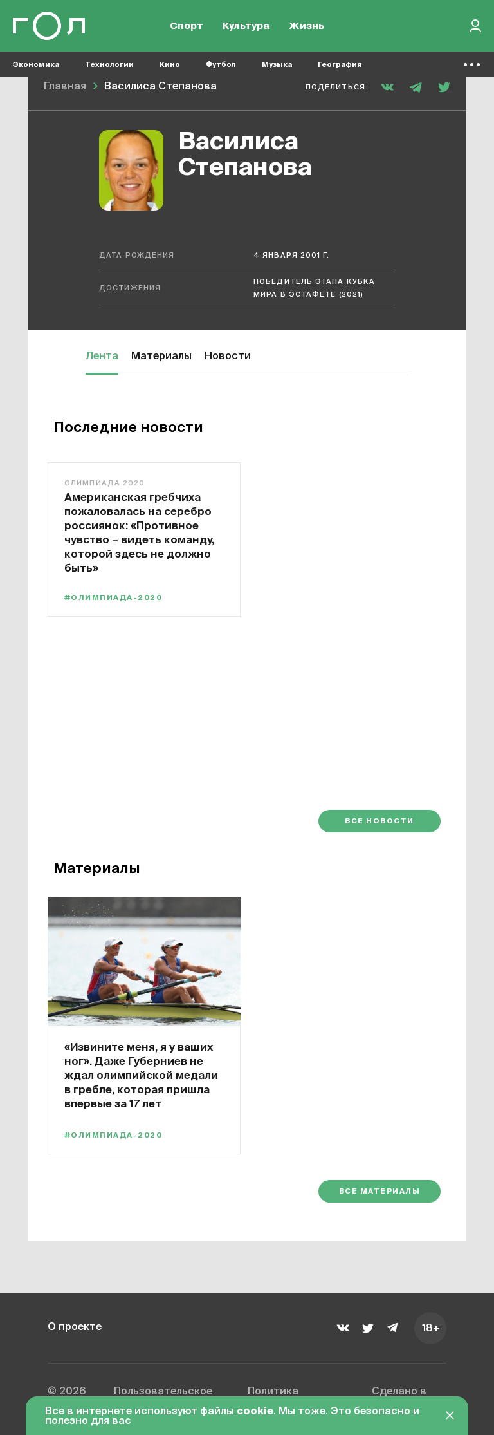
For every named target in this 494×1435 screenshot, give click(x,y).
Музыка (277, 64)
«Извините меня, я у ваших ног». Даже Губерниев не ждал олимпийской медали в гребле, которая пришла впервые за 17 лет (141, 1074)
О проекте (75, 1327)
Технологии (109, 64)
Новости (228, 357)
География (340, 64)
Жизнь (306, 26)
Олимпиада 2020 (104, 483)
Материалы (161, 357)
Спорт (186, 26)
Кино (170, 64)
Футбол (221, 64)
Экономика (36, 64)
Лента (102, 357)
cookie (255, 1412)
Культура (246, 26)
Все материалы (379, 1191)
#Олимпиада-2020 (113, 597)
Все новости (379, 821)
